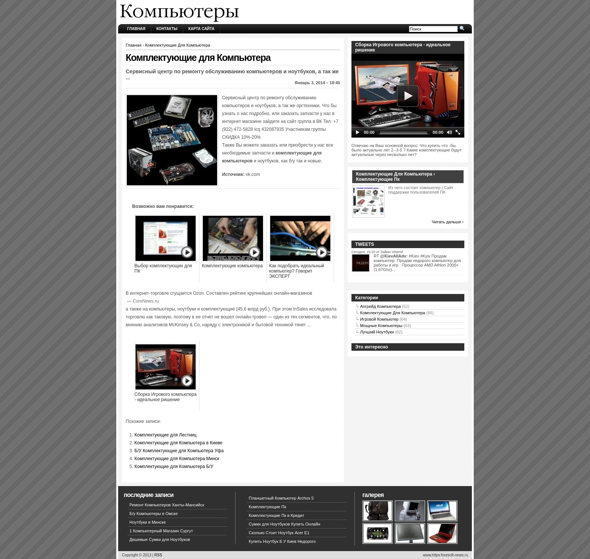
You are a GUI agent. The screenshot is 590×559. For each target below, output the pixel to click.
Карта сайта (201, 29)
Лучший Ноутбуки (377, 332)
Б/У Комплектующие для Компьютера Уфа (179, 450)
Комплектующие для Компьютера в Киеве (178, 442)
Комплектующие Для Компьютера (177, 45)
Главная (136, 29)
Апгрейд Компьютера (380, 306)
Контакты (167, 29)
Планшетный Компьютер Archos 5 (281, 498)
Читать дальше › (448, 222)
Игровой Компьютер (379, 319)
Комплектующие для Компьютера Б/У (173, 466)
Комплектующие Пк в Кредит (276, 515)
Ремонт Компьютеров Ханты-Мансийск (166, 505)
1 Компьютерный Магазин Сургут (161, 531)
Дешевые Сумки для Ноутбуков (159, 539)
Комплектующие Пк (267, 506)
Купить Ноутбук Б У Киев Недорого (282, 541)
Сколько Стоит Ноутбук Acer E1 (279, 532)
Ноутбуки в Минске (147, 522)
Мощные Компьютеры (381, 325)
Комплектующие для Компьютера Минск (176, 458)
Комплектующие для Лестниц (165, 435)
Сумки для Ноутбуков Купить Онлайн (284, 524)
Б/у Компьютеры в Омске (153, 513)
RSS (158, 555)
